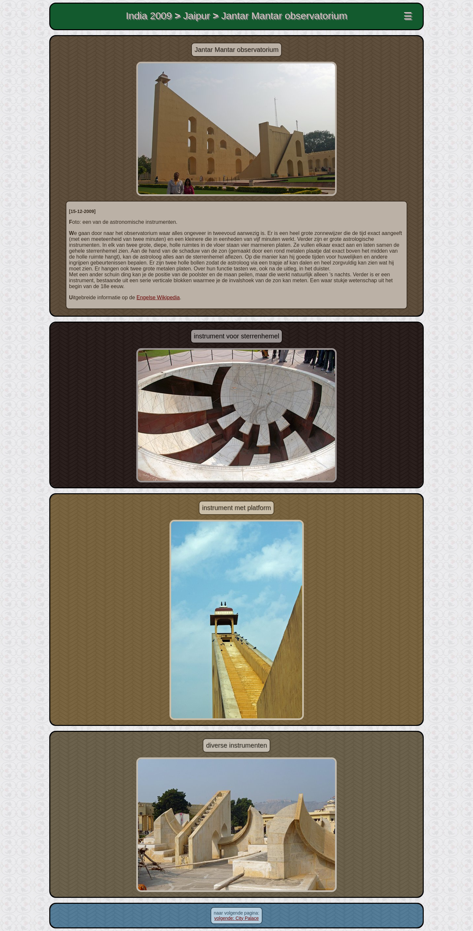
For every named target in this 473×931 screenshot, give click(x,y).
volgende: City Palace (236, 918)
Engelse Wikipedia (158, 297)
